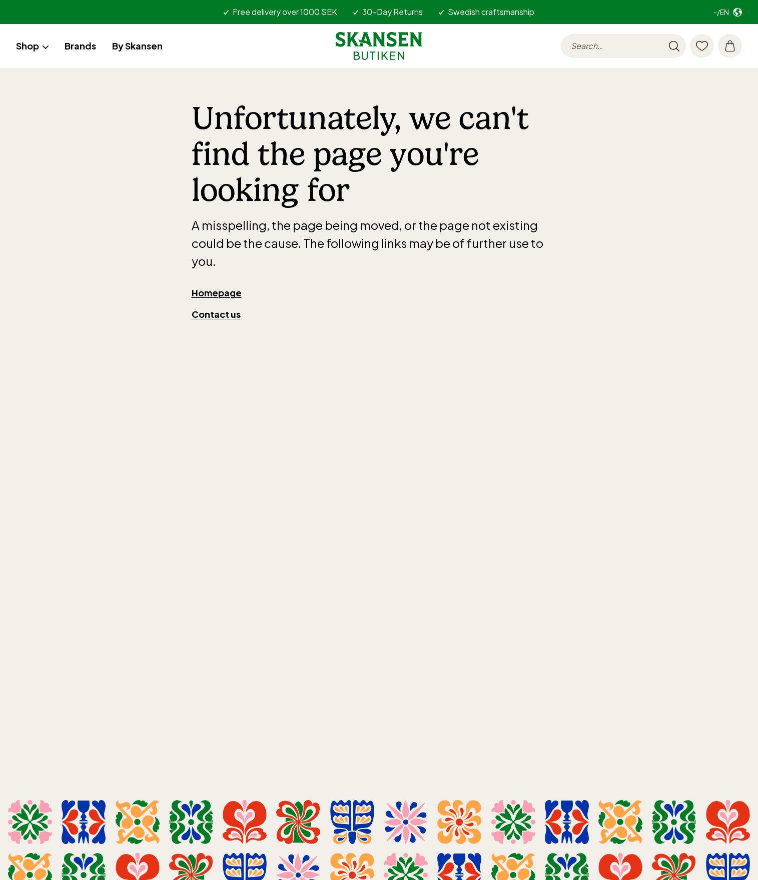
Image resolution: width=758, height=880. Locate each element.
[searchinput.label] (623, 46)
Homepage (217, 292)
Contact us (216, 314)
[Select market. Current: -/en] (727, 12)
